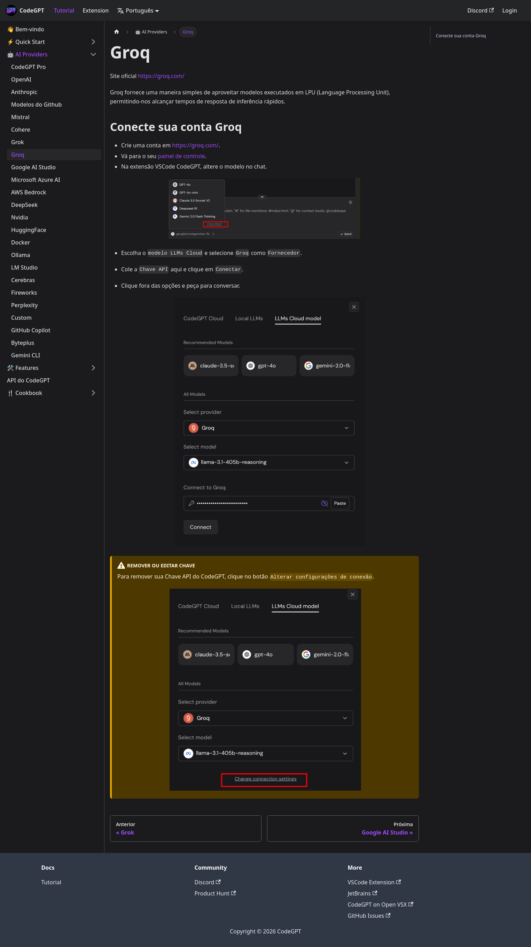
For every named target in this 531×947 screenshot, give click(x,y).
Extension (96, 10)
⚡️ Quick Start (26, 42)
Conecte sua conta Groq (461, 35)
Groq (17, 154)
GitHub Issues (369, 915)
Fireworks (24, 292)
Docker (20, 242)
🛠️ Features (23, 368)
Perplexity (24, 305)
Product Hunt (215, 893)
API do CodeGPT (28, 380)
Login (509, 10)
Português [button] (135, 10)
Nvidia (19, 217)
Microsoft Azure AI (35, 180)
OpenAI (21, 79)
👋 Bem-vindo (25, 29)
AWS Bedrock (28, 192)
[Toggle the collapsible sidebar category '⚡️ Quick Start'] (93, 41)
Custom (21, 317)
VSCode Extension (374, 882)
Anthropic (24, 92)
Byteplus (22, 343)
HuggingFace (28, 230)
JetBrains (362, 893)
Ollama (20, 255)
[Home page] (116, 31)
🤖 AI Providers (27, 54)
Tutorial (64, 10)
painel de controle (181, 156)
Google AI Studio (33, 167)
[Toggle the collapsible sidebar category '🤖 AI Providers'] (93, 54)
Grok (17, 142)
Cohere (20, 129)
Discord (480, 10)
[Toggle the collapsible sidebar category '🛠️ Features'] (93, 367)
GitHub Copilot (30, 330)
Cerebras (23, 280)
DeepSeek (24, 205)
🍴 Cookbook (24, 393)
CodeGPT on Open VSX (380, 904)
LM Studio (24, 267)
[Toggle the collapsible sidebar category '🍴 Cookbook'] (93, 392)
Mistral (20, 117)
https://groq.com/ (161, 76)
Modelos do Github (36, 104)
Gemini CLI (25, 355)
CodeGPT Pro (28, 67)
